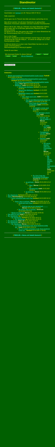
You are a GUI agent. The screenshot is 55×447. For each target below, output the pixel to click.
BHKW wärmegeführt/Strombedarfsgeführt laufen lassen (25, 75)
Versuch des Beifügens (26, 87)
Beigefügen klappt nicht (26, 93)
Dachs (10, 196)
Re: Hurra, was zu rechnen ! (27, 209)
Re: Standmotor (13, 195)
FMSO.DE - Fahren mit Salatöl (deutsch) (27, 8)
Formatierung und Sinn (44, 133)
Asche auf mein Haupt (26, 203)
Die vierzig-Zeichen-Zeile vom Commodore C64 (47, 147)
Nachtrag (43, 138)
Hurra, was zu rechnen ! (22, 201)
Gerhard (18, 13)
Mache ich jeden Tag (18, 213)
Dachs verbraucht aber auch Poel (22, 198)
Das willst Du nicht (14, 214)
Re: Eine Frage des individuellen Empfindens (41, 176)
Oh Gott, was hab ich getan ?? (45, 118)
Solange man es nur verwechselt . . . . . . (35, 206)
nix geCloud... (30, 182)
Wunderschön (33, 188)
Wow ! (31, 185)
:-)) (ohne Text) (46, 126)
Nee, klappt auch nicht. (29, 96)
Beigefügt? (18, 85)
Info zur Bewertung (27, 56)
